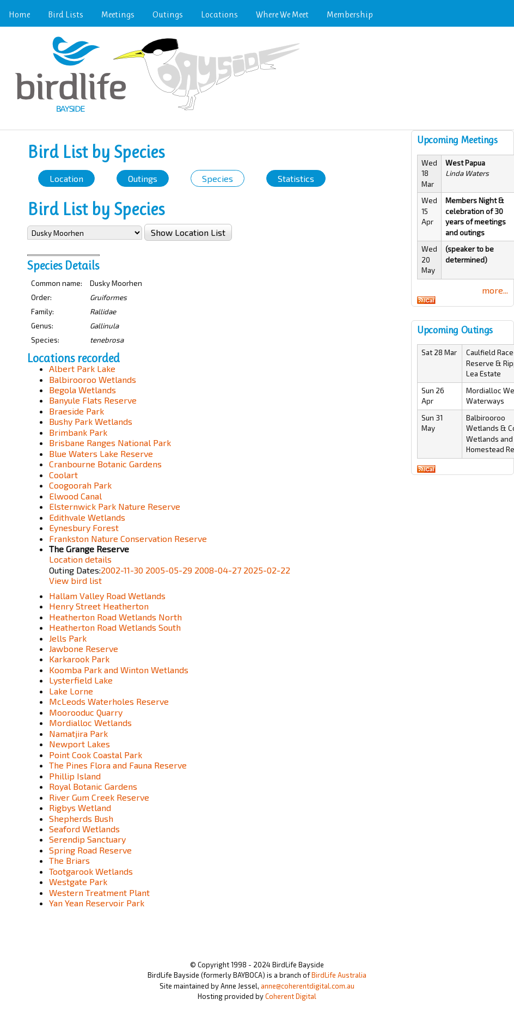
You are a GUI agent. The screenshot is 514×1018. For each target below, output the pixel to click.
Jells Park (68, 638)
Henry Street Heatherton (99, 606)
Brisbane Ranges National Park (110, 442)
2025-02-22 (266, 570)
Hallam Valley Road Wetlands (107, 595)
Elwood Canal (75, 496)
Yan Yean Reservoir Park (96, 903)
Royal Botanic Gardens (93, 786)
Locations (219, 14)
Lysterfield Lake (81, 680)
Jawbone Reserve (83, 648)
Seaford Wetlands (84, 829)
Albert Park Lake (82, 368)
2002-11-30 (122, 570)
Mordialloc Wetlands (90, 722)
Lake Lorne (71, 691)
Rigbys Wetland (80, 807)
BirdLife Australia (338, 975)
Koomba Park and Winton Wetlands (118, 670)
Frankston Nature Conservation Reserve (128, 538)
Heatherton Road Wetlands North (115, 617)
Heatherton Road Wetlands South (115, 627)
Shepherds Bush (81, 818)
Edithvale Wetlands (87, 517)
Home (19, 14)
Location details (80, 559)
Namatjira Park (78, 733)
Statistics (296, 178)
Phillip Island (75, 776)
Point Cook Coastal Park (95, 754)
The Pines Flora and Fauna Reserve (118, 765)
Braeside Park (76, 411)
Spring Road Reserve (90, 850)
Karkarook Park (79, 659)
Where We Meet (282, 14)
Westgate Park (78, 881)
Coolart (63, 475)
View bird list (75, 580)
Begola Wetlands (82, 390)
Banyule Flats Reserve (93, 400)
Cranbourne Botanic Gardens (105, 464)
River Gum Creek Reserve (99, 797)
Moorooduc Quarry (86, 712)
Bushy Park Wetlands (90, 421)
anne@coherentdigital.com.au (307, 986)
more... (495, 290)
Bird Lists (65, 14)
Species (217, 178)
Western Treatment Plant (99, 892)
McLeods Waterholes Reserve (109, 701)
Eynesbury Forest (84, 527)
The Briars (69, 860)
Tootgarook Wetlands (91, 871)
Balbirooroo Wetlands (92, 379)
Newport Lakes (79, 744)
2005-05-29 (168, 570)
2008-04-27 (217, 570)
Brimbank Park (78, 432)
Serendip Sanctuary (87, 839)
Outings (167, 14)
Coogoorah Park (80, 485)
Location (66, 178)
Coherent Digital (290, 996)
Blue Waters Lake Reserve (101, 453)
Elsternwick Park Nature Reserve (114, 506)
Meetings (117, 14)
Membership (350, 14)
